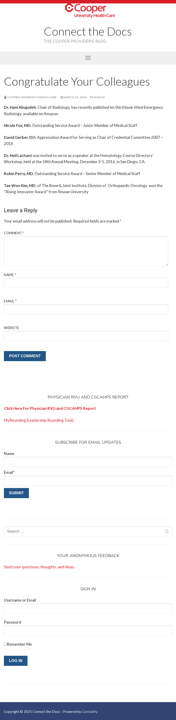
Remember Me (19, 644)
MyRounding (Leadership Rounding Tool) (39, 420)
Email (10, 301)
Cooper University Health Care (30, 97)
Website (11, 328)
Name (10, 275)
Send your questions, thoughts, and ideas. (39, 566)
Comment (14, 233)
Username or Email (20, 600)
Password (12, 622)
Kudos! (97, 97)
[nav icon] (88, 58)
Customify (89, 711)
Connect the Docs (88, 31)
